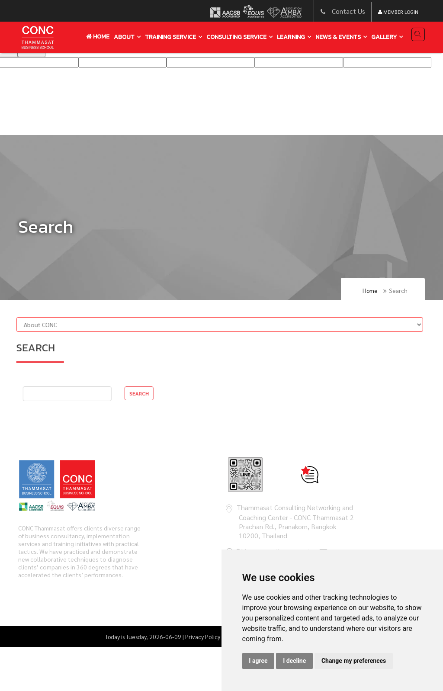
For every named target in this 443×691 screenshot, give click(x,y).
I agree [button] (258, 660)
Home (97, 36)
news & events (338, 37)
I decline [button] (294, 660)
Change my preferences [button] (353, 660)
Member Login (398, 11)
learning (291, 37)
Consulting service (236, 37)
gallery (384, 37)
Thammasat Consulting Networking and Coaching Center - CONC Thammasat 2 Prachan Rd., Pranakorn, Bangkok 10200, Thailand (295, 521)
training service (170, 37)
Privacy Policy (202, 636)
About (124, 37)
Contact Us (348, 11)
